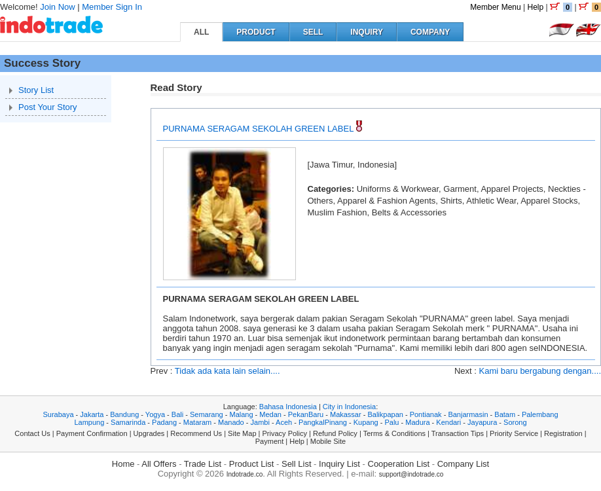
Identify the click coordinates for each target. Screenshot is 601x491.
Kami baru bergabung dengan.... (540, 371)
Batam (504, 414)
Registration (563, 433)
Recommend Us (196, 433)
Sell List (297, 464)
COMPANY (430, 32)
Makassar (345, 414)
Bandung (124, 414)
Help (535, 7)
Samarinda (128, 422)
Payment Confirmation (92, 433)
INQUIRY (366, 32)
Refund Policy (335, 433)
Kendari (448, 422)
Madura (417, 422)
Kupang (366, 422)
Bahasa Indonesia (288, 406)
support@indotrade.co (411, 474)
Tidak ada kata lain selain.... (227, 371)
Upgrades (149, 433)
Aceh (284, 422)
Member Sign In (112, 7)
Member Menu (495, 7)
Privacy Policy (285, 433)
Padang (164, 422)
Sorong (514, 422)
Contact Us (32, 433)
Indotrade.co (245, 474)
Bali (177, 414)
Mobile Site (328, 441)
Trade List (202, 464)
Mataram (197, 422)
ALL (201, 32)
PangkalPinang (323, 422)
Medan (270, 414)
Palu (391, 422)
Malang (241, 414)
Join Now (57, 7)
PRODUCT (255, 32)
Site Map (242, 433)
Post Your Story (47, 107)
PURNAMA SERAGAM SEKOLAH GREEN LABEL (258, 129)
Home (123, 464)
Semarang (206, 414)
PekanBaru (305, 414)
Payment (269, 441)
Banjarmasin (468, 414)
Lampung (89, 422)
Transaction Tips (457, 433)
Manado (231, 422)
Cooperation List (399, 464)
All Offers (158, 464)
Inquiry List (339, 464)
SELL (313, 32)
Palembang (540, 414)
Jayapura (482, 422)
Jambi (260, 422)
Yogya (155, 414)
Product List (251, 464)
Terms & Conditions (394, 433)
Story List (36, 90)
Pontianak (426, 414)
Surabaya (58, 414)
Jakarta (91, 414)
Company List (463, 464)
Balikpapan (385, 414)
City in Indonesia (349, 406)
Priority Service (514, 433)
